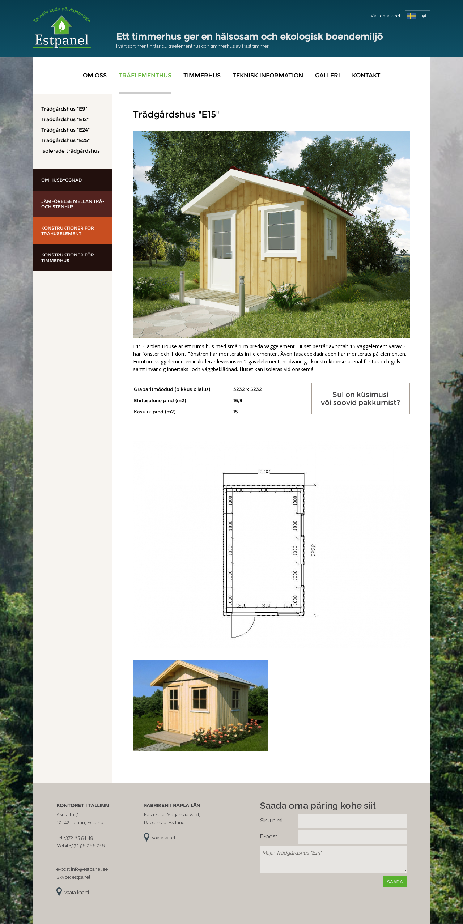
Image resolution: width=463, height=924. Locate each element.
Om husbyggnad (61, 180)
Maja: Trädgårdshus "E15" (333, 859)
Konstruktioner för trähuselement (67, 231)
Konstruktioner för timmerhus (67, 257)
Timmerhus (202, 75)
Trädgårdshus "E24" (65, 130)
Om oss (95, 75)
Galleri (327, 75)
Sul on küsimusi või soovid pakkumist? (360, 398)
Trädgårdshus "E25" (65, 140)
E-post (268, 836)
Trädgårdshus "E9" (64, 109)
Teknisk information (268, 75)
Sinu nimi (271, 820)
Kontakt (366, 75)
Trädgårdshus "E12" (65, 119)
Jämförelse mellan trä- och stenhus (73, 204)
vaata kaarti (76, 892)
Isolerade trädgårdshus (70, 151)
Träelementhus (145, 75)
